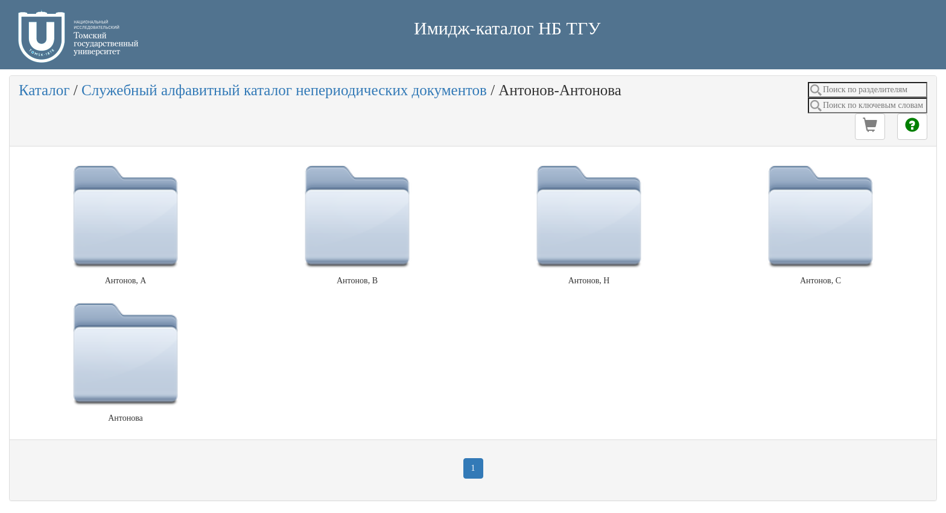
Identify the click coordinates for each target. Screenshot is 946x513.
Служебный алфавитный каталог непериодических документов (284, 90)
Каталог (44, 90)
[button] (870, 126)
